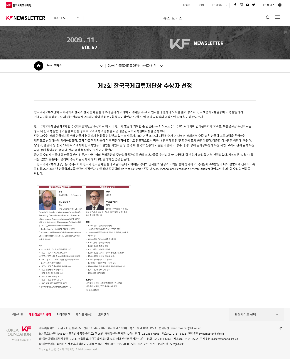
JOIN (201, 5)
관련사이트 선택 (257, 316)
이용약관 (17, 316)
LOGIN (186, 5)
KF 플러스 (269, 5)
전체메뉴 (277, 17)
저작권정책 (63, 316)
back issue (61, 18)
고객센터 (103, 316)
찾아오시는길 (84, 316)
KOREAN (217, 5)
